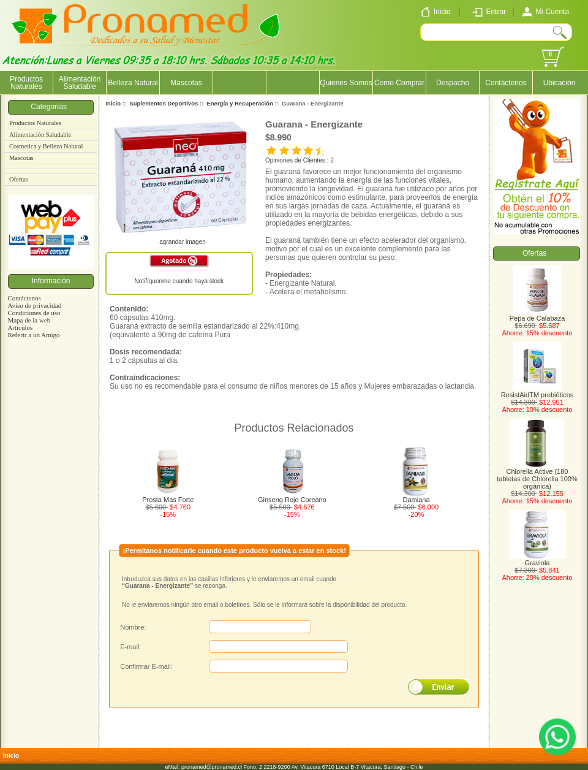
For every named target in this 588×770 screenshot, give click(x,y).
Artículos (19, 327)
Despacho (452, 82)
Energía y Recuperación (239, 103)
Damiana (416, 499)
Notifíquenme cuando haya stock (179, 281)
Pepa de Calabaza (537, 315)
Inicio (113, 103)
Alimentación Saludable (80, 83)
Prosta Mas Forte (168, 499)
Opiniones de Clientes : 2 (299, 160)
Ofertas (18, 179)
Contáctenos (505, 82)
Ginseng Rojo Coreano (292, 499)
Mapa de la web (28, 320)
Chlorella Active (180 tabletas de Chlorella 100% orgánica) (537, 476)
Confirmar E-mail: (146, 666)
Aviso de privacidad (34, 305)
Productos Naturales (26, 83)
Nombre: (133, 627)
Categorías (50, 106)
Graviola (537, 559)
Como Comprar (399, 82)
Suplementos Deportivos (163, 103)
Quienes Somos (346, 82)
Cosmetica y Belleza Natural (46, 146)
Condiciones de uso (33, 312)
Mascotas (186, 82)
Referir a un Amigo (33, 334)
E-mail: (130, 646)
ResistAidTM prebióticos (537, 391)
